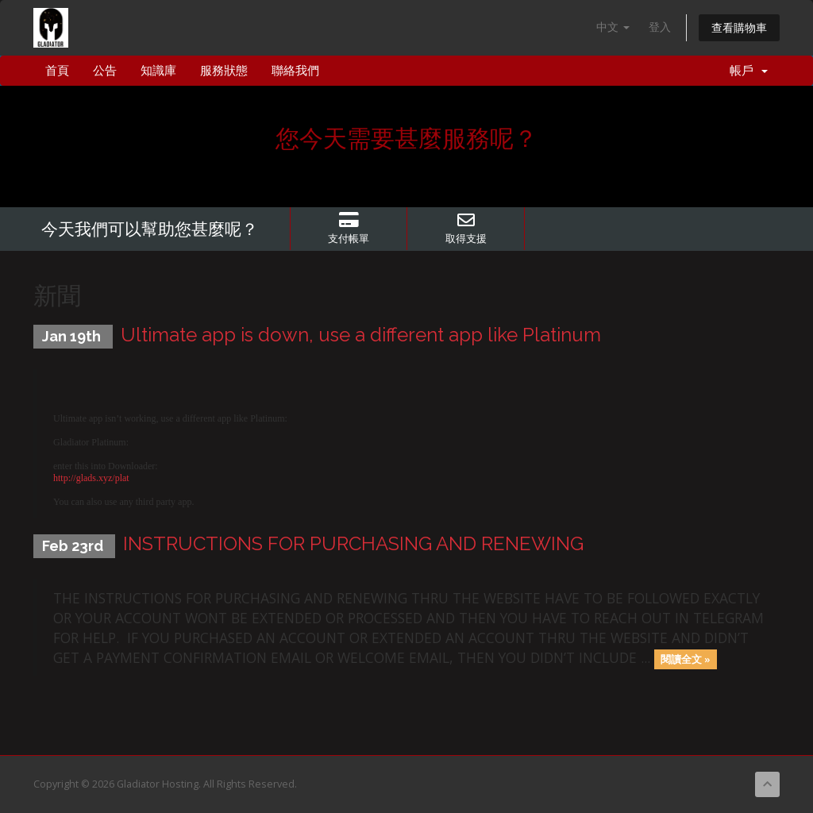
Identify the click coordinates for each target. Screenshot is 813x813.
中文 (613, 26)
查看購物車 (739, 27)
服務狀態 (224, 71)
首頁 (57, 71)
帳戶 (749, 71)
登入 (660, 26)
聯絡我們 (295, 71)
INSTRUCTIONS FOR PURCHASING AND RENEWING (353, 543)
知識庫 (158, 71)
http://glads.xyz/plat (91, 478)
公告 (105, 71)
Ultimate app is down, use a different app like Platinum (361, 334)
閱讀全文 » (686, 659)
